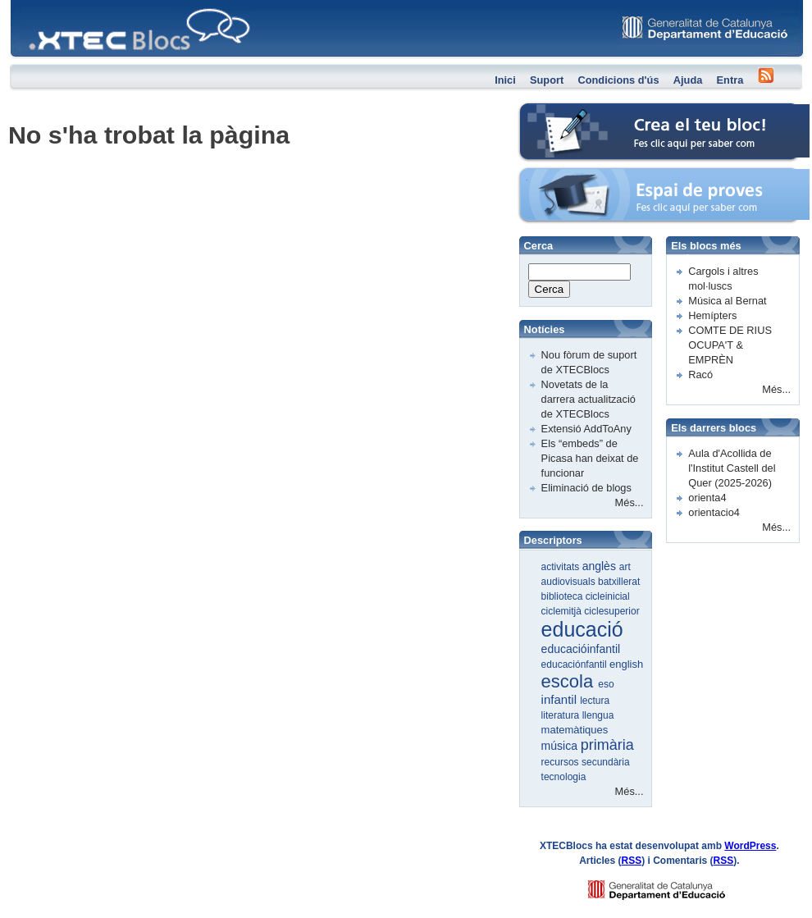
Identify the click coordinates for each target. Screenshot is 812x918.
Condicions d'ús (618, 80)
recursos (561, 762)
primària (607, 745)
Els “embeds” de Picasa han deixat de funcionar (590, 458)
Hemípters (712, 315)
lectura (594, 700)
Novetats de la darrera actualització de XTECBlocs (588, 399)
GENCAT (672, 885)
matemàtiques (575, 730)
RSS (632, 860)
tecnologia (563, 777)
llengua (598, 715)
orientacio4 (714, 512)
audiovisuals (569, 581)
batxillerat (619, 581)
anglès (600, 566)
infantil (561, 699)
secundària (606, 762)
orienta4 (707, 497)
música (561, 745)
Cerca (549, 289)
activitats (561, 567)
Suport (546, 80)
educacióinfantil (581, 648)
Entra (730, 80)
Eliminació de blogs (586, 488)
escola (570, 681)
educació (582, 629)
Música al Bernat (727, 301)
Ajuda (688, 80)
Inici (505, 80)
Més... (629, 502)
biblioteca (563, 596)
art (625, 567)
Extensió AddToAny (586, 428)
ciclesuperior (611, 611)
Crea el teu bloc (556, 111)
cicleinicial (608, 596)
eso (606, 684)
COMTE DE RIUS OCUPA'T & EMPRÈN (730, 345)
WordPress (750, 846)
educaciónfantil (575, 664)
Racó (700, 374)
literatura (561, 715)
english (626, 664)
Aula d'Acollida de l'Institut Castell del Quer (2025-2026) (731, 468)
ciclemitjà (563, 611)
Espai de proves (556, 175)
